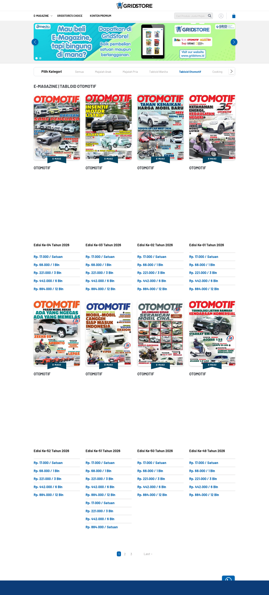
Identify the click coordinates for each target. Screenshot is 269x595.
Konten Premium (100, 15)
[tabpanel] (134, 42)
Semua (80, 71)
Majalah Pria (136, 71)
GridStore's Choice (69, 15)
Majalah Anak (106, 71)
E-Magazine (41, 15)
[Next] (138, 554)
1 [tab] (36, 58)
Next (234, 42)
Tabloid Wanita (167, 71)
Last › (148, 554)
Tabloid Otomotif (202, 71)
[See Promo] (134, 42)
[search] (190, 16)
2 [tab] (40, 58)
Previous (35, 42)
